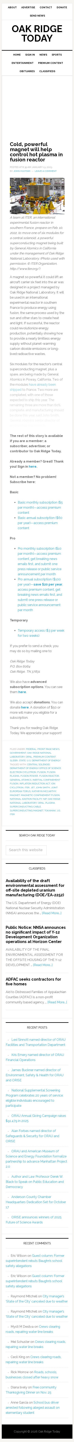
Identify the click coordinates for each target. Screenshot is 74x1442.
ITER (27, 787)
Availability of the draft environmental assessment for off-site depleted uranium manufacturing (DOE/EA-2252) (35, 887)
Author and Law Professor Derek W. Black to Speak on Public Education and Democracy (35, 1182)
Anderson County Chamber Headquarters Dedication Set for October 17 (36, 1202)
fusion (41, 772)
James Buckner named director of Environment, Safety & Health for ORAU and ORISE (35, 1075)
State (22, 760)
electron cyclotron (23, 772)
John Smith (43, 787)
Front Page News (48, 749)
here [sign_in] (33, 466)
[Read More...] (51, 913)
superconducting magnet (26, 810)
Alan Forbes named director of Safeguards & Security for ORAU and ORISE (32, 1136)
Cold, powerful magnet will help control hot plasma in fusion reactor (36, 152)
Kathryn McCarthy (44, 791)
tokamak (50, 810)
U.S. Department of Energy (44, 760)
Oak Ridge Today (37, 33)
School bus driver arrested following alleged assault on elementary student (33, 1408)
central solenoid (38, 764)
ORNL (29, 756)
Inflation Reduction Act (35, 783)
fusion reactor (49, 776)
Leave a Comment (46, 171)
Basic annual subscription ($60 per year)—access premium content (40, 523)
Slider (14, 760)
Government (18, 752)
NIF (45, 799)
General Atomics (20, 779)
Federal (31, 749)
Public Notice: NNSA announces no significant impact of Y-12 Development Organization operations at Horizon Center (36, 934)
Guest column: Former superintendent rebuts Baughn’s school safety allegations (35, 1261)
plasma (50, 803)
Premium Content (44, 756)
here (22, 692)
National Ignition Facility (26, 799)
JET (33, 787)
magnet (15, 795)
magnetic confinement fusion (40, 795)
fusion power (29, 776)
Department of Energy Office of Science (35, 768)
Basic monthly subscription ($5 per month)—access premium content (40, 508)
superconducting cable (25, 806)
